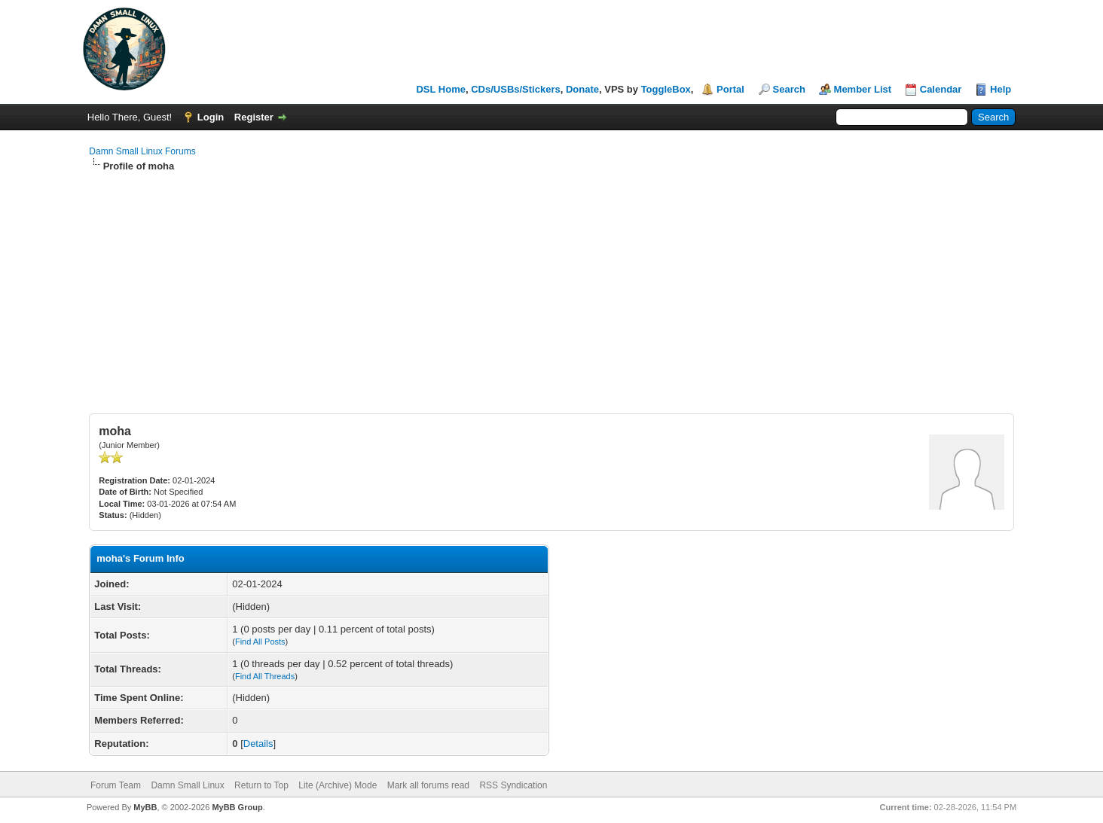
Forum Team (115, 785)
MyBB (145, 807)
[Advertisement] (551, 286)
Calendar (941, 89)
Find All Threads (265, 676)
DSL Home (441, 89)
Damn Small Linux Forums (142, 151)
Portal (730, 89)
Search (789, 89)
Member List (863, 89)
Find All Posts (260, 641)
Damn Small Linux (187, 785)
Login (210, 117)
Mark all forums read (428, 785)
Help (1000, 89)
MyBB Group (237, 807)
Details (258, 743)
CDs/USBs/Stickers (516, 89)
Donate (582, 89)
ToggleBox (666, 89)
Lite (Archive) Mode (337, 785)
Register (253, 117)
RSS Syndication (513, 785)
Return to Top (261, 785)
